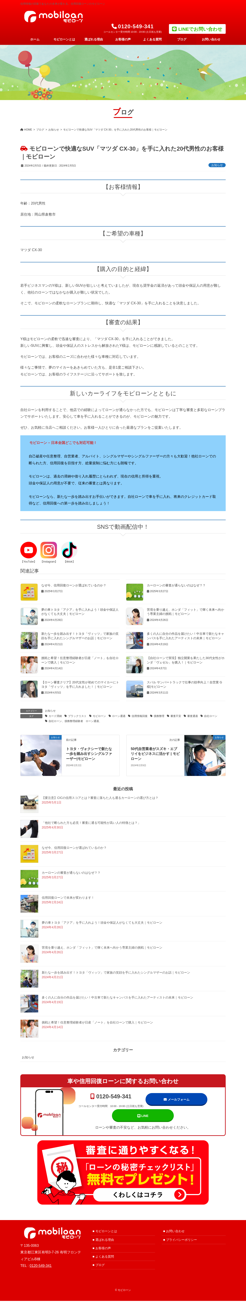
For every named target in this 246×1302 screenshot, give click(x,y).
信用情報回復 (140, 716)
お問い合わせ (175, 1232)
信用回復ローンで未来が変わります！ (68, 897)
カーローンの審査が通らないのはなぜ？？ (176, 585)
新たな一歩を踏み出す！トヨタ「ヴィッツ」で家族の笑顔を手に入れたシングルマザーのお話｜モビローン (116, 972)
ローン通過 (118, 716)
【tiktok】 (69, 561)
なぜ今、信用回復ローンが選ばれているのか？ (73, 585)
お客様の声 (103, 1249)
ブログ (100, 1266)
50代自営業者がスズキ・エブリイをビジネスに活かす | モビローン (155, 754)
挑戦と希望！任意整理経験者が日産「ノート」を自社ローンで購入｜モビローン (97, 1022)
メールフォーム (176, 1099)
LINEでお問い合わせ (200, 29)
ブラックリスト (77, 716)
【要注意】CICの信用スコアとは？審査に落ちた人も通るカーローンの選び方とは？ (100, 798)
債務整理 (159, 716)
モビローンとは (106, 1232)
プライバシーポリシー (181, 1241)
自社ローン (210, 716)
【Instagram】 (48, 561)
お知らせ (217, 165)
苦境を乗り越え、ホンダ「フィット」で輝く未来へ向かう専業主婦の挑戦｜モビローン (102, 947)
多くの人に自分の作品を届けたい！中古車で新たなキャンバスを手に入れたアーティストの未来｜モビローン (117, 997)
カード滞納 (55, 716)
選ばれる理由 (104, 1241)
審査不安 (175, 716)
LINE (142, 1116)
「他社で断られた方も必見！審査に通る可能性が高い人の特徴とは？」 (91, 822)
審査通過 (192, 716)
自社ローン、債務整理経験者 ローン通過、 (75, 721)
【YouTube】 (28, 561)
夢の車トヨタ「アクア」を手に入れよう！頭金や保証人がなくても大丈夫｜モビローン (102, 922)
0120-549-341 (111, 1100)
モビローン (99, 716)
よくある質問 (104, 1257)
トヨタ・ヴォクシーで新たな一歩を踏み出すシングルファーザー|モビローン (89, 754)
